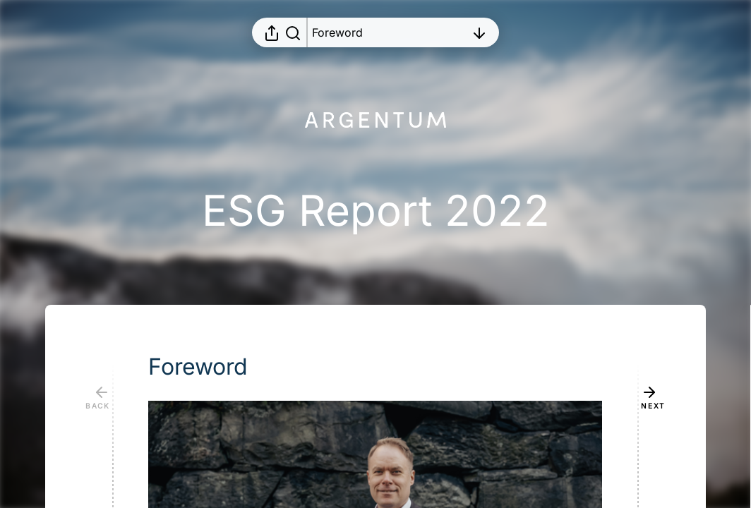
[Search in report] (292, 32)
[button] (209, 366)
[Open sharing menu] (271, 32)
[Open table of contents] (389, 32)
